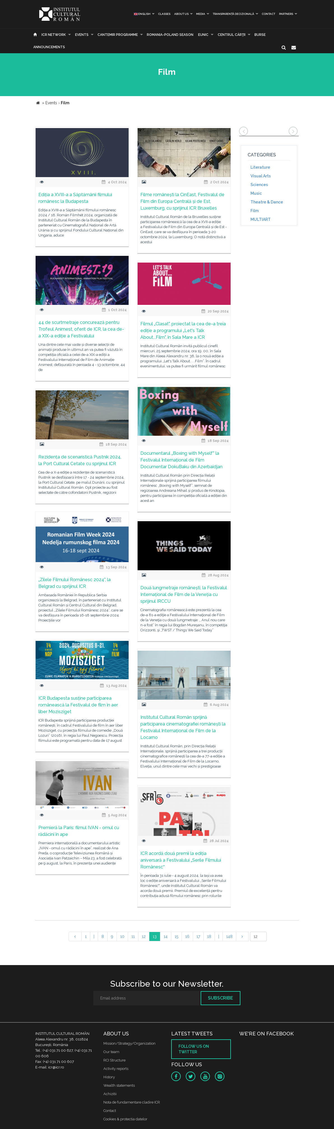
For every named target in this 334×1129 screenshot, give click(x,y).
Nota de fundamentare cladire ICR (131, 1102)
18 (209, 936)
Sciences (259, 184)
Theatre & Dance (266, 202)
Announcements (49, 47)
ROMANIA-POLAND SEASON (170, 35)
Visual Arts (260, 176)
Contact (268, 13)
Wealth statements (119, 1085)
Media (200, 13)
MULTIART (260, 219)
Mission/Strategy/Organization (129, 1043)
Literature (260, 167)
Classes (164, 13)
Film (254, 210)
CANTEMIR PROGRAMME (118, 35)
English (142, 13)
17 (198, 936)
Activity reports (115, 1069)
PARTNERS (286, 13)
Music (256, 193)
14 (166, 936)
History (109, 1077)
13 (155, 936)
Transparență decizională (233, 13)
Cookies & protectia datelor (125, 1119)
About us (181, 13)
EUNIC (203, 35)
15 (176, 936)
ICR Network (53, 35)
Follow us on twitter (193, 1049)
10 (122, 936)
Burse (260, 35)
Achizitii (110, 1094)
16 (187, 936)
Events (82, 35)
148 (229, 936)
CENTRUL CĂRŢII (231, 35)
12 (144, 936)
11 (133, 936)
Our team (111, 1052)
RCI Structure (114, 1060)
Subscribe (220, 998)
